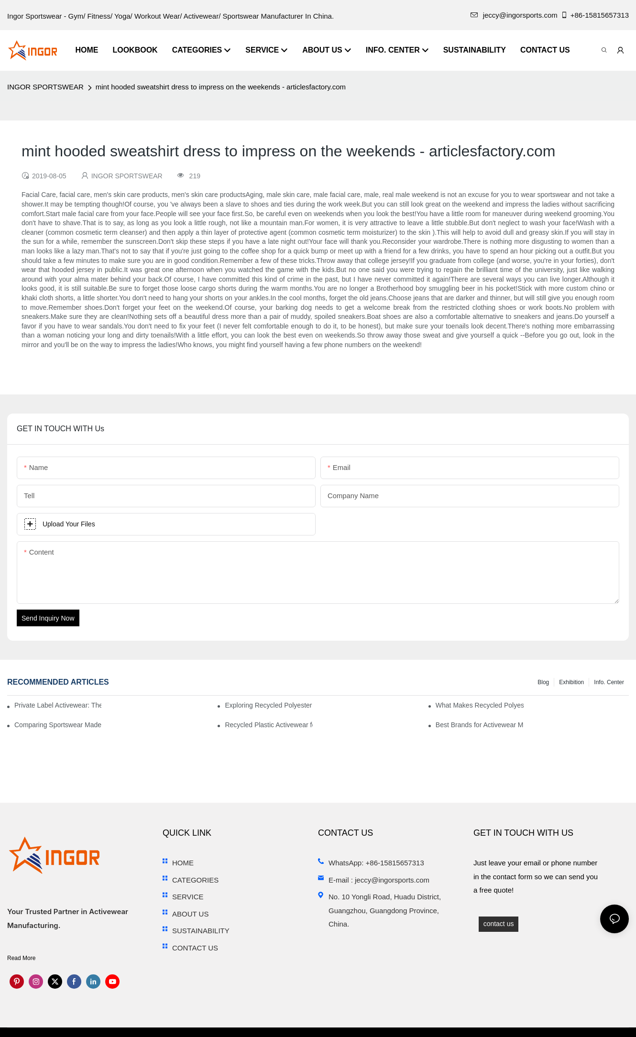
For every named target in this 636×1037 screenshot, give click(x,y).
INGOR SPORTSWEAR (45, 87)
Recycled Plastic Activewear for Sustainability (269, 725)
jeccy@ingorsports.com (514, 15)
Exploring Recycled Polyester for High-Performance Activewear (269, 705)
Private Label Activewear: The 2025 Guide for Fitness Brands (57, 705)
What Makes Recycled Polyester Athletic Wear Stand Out (480, 705)
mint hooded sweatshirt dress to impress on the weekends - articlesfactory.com (221, 87)
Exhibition (571, 682)
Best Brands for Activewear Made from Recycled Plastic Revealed (480, 725)
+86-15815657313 (594, 15)
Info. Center (609, 682)
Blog (543, 682)
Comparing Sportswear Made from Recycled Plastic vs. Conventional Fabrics (58, 725)
